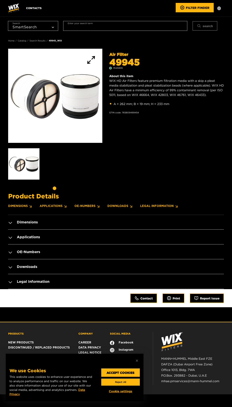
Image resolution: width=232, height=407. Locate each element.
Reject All (120, 382)
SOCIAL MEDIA (120, 333)
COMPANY (85, 333)
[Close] (137, 361)
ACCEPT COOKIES (120, 372)
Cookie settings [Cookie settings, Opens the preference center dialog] (120, 391)
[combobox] (125, 26)
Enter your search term (80, 23)
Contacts (34, 8)
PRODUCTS (16, 333)
